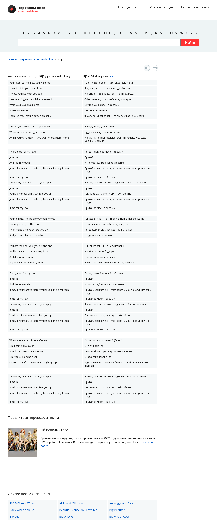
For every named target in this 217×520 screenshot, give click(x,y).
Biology (14, 516)
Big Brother (117, 510)
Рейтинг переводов (160, 7)
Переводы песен (128, 7)
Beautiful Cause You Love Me (78, 510)
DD (111, 76)
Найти (190, 42)
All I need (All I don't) (72, 503)
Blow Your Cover (120, 516)
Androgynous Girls (121, 503)
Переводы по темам (195, 7)
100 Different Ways (21, 503)
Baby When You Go (21, 510)
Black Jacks (66, 516)
